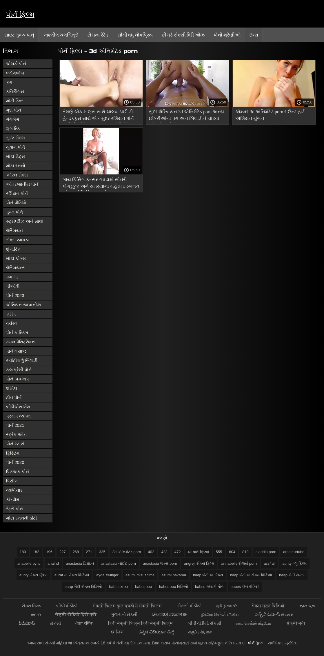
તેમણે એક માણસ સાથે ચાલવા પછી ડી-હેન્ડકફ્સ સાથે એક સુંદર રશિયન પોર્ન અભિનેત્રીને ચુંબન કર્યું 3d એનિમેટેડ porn (98, 116)
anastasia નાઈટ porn (118, 563)
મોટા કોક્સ (16, 258)
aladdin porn (266, 552)
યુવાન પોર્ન (15, 147)
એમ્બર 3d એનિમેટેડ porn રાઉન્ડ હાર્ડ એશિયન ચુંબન (270, 115)
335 (102, 552)
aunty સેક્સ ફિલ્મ (33, 575)
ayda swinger (107, 575)
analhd (53, 563)
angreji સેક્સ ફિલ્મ (199, 563)
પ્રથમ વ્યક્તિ (18, 415)
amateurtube (293, 552)
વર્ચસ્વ (11, 323)
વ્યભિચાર (14, 490)
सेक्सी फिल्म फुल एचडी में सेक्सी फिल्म (128, 605)
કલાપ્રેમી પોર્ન (19, 369)
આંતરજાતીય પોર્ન (22, 184)
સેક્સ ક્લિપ (32, 605)
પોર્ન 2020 (15, 462)
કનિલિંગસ (15, 91)
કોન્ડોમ (12, 499)
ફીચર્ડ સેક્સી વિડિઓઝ (183, 35)
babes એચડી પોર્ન (209, 586)
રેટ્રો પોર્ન (14, 508)
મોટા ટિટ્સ (15, 156)
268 (76, 552)
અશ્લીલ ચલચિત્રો (61, 35)
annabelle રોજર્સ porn (239, 563)
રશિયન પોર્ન (17, 193)
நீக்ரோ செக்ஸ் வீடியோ (221, 614)
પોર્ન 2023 (15, 295)
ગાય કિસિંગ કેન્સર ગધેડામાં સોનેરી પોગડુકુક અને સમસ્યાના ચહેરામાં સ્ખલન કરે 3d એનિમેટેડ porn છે (101, 184)
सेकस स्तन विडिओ (269, 605)
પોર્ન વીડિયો (16, 202)
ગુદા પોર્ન (13, 109)
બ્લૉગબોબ (15, 72)
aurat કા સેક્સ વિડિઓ (71, 575)
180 (23, 552)
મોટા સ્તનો (15, 165)
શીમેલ (11, 388)
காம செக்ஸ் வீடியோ (254, 623)
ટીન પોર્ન (13, 397)
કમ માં (12, 276)
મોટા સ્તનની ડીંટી (21, 517)
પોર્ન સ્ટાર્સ (15, 443)
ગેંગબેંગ (12, 119)
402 (151, 552)
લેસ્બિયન (14, 230)
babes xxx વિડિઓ (173, 586)
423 (164, 552)
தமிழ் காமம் (226, 605)
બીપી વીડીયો (67, 605)
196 (49, 552)
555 (219, 552)
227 (62, 552)
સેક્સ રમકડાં (17, 239)
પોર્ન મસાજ (16, 351)
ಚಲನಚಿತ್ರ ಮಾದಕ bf (169, 614)
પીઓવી (12, 286)
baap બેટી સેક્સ (292, 575)
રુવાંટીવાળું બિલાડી (21, 360)
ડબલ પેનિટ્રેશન (20, 341)
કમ (9, 82)
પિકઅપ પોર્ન (17, 471)
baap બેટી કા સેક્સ (208, 575)
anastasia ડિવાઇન (80, 563)
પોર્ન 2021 (15, 425)
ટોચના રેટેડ (98, 35)
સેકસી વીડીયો (189, 605)
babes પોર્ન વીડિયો (245, 586)
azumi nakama (173, 575)
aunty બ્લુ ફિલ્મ (294, 563)
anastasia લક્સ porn (160, 563)
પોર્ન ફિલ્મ (20, 14)
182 (36, 552)
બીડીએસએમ (18, 406)
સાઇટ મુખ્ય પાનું (19, 35)
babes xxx (143, 586)
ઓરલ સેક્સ (17, 174)
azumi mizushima (139, 575)
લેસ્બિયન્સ (16, 267)
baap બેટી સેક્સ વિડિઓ (83, 586)
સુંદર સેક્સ (15, 137)
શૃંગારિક (13, 128)
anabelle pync (29, 563)
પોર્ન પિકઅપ (17, 378)
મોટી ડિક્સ (15, 100)
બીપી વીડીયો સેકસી (204, 623)
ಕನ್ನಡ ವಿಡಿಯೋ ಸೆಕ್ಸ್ (156, 632)
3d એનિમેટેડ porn (126, 552)
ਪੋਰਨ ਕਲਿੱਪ (84, 623)
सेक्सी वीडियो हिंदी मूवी (76, 614)
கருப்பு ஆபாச (200, 632)
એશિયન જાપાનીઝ (23, 304)
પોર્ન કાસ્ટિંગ (17, 332)
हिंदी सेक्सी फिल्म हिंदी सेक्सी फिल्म (140, 623)
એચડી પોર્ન (16, 63)
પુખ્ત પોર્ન (14, 211)
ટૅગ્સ (254, 35)
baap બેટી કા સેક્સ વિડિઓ (251, 575)
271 (89, 552)
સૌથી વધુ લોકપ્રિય (135, 35)
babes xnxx (118, 586)
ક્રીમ (11, 313)
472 (177, 552)
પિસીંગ (12, 480)
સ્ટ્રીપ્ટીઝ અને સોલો (24, 221)
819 (245, 552)
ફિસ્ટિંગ (12, 453)
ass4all (269, 563)
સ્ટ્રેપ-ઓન (16, 434)
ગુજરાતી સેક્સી (124, 614)
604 (232, 552)
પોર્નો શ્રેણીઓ (227, 35)
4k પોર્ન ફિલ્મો (198, 552)
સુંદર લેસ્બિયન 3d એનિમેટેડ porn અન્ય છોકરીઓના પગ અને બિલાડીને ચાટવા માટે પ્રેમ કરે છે (186, 116)
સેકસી (55, 623)
